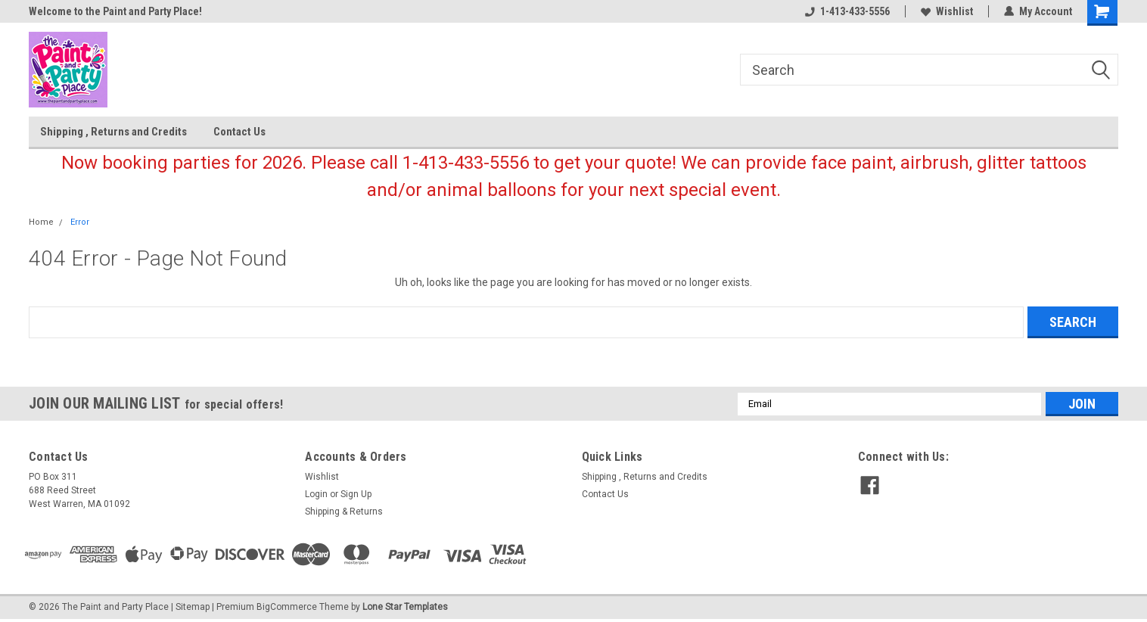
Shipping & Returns (344, 511)
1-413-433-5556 (847, 11)
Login (316, 494)
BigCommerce (286, 607)
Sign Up (355, 494)
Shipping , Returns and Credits (113, 131)
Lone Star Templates (405, 607)
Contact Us (239, 131)
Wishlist (947, 11)
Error (79, 222)
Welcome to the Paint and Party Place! (115, 11)
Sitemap (193, 607)
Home (41, 222)
